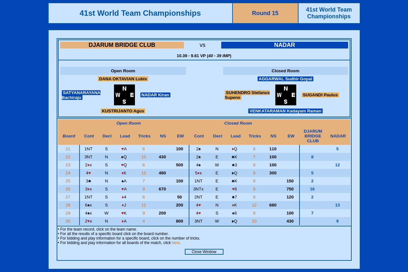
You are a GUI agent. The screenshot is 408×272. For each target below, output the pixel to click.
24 (69, 173)
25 (69, 181)
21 (69, 148)
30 (69, 221)
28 (69, 205)
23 (69, 164)
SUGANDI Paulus (320, 94)
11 (144, 205)
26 (69, 189)
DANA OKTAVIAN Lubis (123, 78)
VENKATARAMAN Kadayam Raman (285, 111)
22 (69, 156)
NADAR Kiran (155, 94)
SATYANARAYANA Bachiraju (81, 95)
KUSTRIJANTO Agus (123, 111)
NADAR (284, 45)
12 (144, 173)
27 (69, 197)
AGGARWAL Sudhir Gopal (285, 78)
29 (69, 213)
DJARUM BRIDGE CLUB (122, 45)
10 (144, 156)
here (176, 243)
